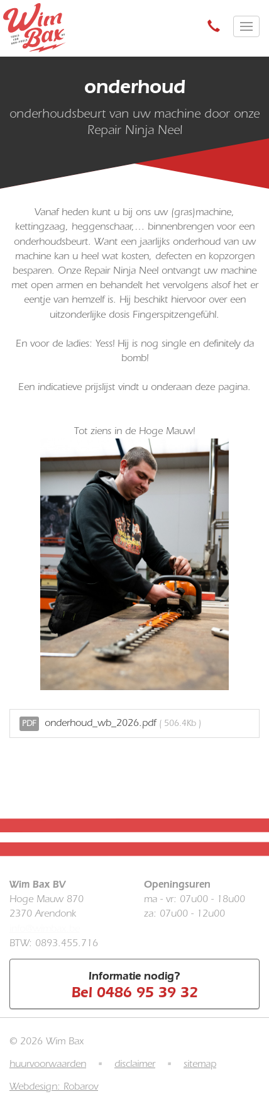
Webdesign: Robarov (53, 1086)
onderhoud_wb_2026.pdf (110, 724)
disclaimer (134, 1063)
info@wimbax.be (44, 928)
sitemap (200, 1063)
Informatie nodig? (134, 985)
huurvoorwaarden (47, 1063)
